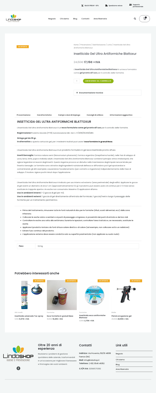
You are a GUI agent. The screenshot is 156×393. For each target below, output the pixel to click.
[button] (135, 19)
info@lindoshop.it (92, 360)
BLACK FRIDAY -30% (92, 6)
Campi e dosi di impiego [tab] (71, 115)
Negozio (52, 18)
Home (76, 45)
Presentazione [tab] (24, 115)
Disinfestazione (99, 45)
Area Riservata (100, 18)
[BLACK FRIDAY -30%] (82, 6)
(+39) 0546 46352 (97, 364)
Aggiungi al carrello (100, 81)
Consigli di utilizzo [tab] (98, 115)
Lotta (109, 45)
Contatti (85, 18)
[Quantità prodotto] (77, 81)
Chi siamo (64, 18)
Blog (75, 18)
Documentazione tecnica (91, 92)
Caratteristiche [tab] (45, 115)
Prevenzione (85, 45)
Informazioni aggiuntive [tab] (125, 115)
